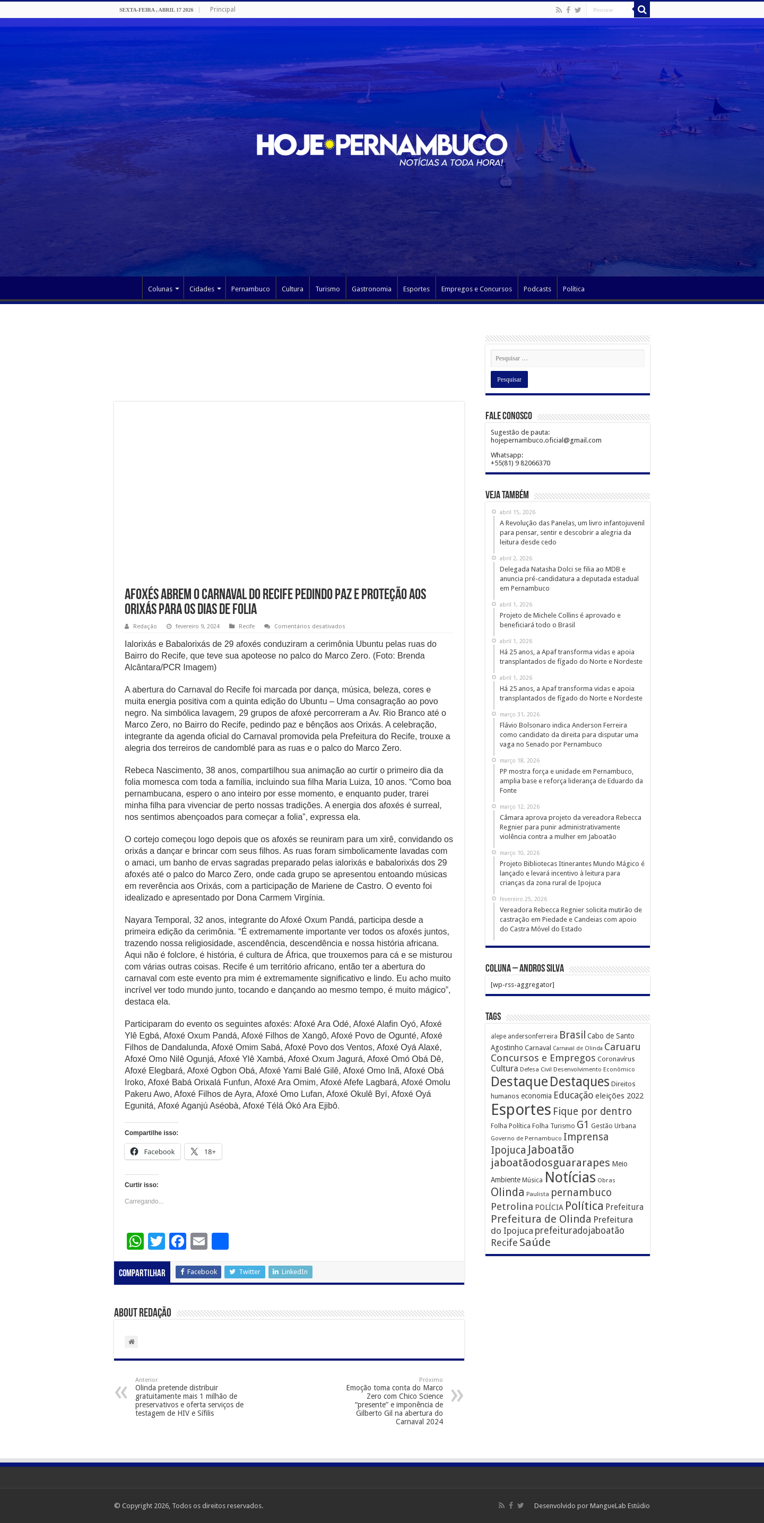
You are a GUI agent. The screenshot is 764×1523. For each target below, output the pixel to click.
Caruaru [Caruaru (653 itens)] (622, 1046)
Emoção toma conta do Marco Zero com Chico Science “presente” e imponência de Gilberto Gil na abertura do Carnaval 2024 (388, 1401)
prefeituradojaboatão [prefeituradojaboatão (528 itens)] (579, 1230)
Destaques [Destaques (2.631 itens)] (580, 1081)
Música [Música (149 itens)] (532, 1180)
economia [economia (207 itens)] (536, 1096)
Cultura (292, 289)
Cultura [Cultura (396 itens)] (504, 1068)
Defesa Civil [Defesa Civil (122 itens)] (536, 1069)
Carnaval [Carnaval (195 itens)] (538, 1048)
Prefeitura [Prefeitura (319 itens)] (624, 1207)
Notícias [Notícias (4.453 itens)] (570, 1177)
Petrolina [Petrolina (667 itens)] (512, 1206)
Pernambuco (250, 289)
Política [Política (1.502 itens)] (584, 1206)
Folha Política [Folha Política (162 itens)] (511, 1126)
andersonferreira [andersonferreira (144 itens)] (533, 1036)
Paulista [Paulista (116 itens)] (537, 1194)
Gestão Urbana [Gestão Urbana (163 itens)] (613, 1126)
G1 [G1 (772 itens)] (583, 1125)
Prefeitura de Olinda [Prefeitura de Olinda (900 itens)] (541, 1219)
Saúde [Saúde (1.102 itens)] (535, 1242)
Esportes (416, 289)
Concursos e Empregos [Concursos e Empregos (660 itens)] (543, 1057)
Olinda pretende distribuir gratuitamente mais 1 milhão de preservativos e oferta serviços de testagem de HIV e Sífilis (189, 1397)
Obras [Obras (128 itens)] (606, 1180)
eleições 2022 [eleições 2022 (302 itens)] (619, 1096)
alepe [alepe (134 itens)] (498, 1036)
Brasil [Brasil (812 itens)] (572, 1035)
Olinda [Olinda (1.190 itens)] (508, 1192)
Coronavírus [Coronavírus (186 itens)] (616, 1059)
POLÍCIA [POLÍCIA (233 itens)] (549, 1207)
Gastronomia (372, 289)
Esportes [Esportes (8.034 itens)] (521, 1110)
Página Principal (128, 287)
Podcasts (537, 289)
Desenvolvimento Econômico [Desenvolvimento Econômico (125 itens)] (594, 1069)
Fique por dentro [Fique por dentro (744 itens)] (592, 1111)
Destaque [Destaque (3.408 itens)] (519, 1081)
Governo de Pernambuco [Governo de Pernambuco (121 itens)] (526, 1138)
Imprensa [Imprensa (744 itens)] (586, 1137)
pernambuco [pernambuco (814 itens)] (581, 1193)
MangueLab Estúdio (620, 1506)
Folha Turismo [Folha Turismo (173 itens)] (553, 1126)
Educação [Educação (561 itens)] (573, 1095)
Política (574, 289)
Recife (247, 626)
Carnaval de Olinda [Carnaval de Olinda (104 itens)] (578, 1048)
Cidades (201, 289)
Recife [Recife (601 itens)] (504, 1242)
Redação (145, 626)
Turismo (327, 289)
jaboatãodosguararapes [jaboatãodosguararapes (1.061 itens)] (550, 1162)
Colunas (160, 289)
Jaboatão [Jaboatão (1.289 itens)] (551, 1149)
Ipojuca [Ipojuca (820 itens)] (508, 1150)
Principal (223, 9)
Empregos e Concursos (476, 289)
